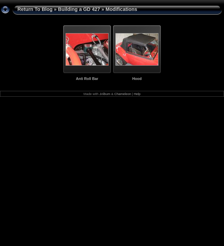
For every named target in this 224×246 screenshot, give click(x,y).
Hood (137, 79)
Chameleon (122, 94)
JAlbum (104, 94)
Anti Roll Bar (87, 79)
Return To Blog (35, 9)
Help (137, 94)
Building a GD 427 (79, 9)
